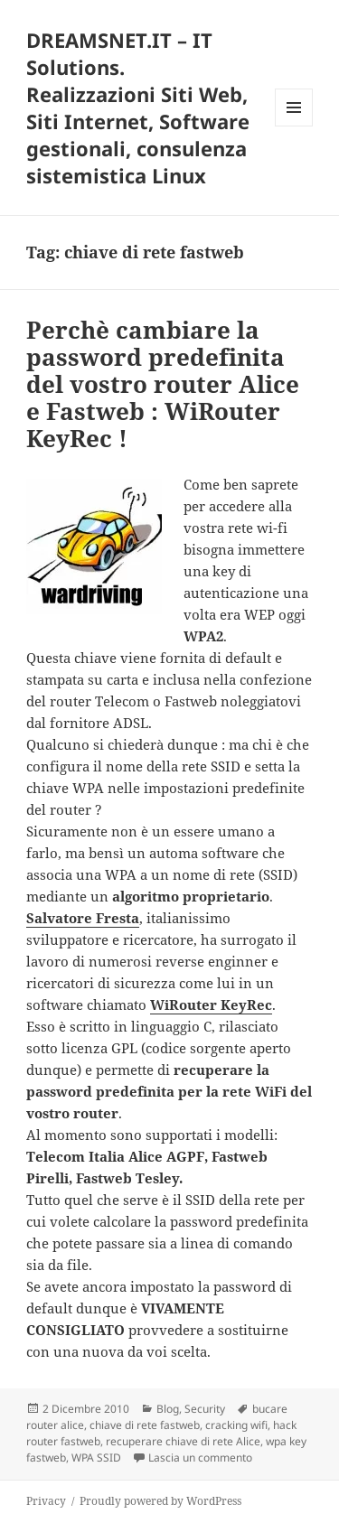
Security (204, 1408)
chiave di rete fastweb (144, 1425)
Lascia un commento (200, 1457)
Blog (167, 1408)
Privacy (46, 1501)
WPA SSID (96, 1457)
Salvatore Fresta (82, 918)
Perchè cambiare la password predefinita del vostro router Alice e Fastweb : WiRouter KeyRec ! (162, 383)
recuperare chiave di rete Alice (183, 1441)
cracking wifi (236, 1425)
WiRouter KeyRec (211, 1004)
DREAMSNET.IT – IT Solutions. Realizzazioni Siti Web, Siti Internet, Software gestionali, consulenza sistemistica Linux (138, 107)
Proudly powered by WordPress (160, 1501)
